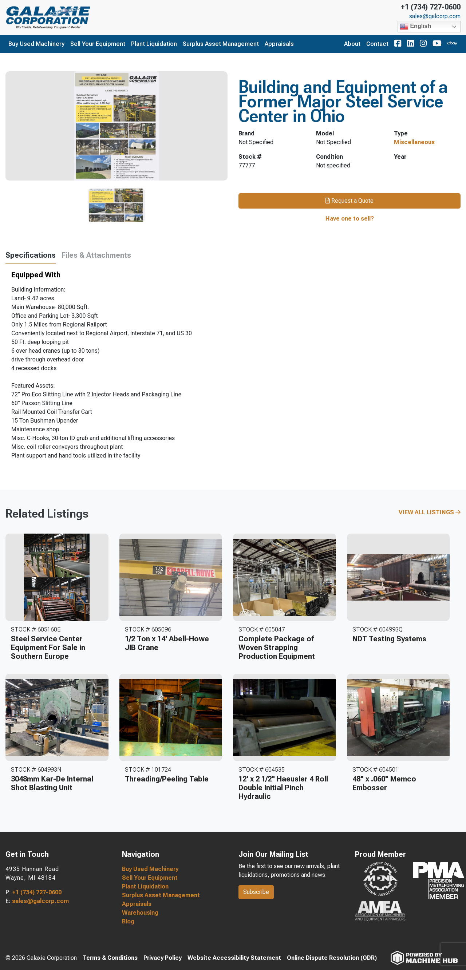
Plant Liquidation (154, 43)
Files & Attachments (96, 255)
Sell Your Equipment (97, 43)
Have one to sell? (349, 218)
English (415, 26)
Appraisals (279, 43)
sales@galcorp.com (435, 16)
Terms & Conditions (110, 957)
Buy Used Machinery (36, 43)
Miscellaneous (414, 142)
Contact (377, 43)
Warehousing (140, 912)
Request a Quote (349, 200)
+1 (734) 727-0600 (431, 7)
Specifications (30, 255)
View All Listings (430, 512)
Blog (128, 921)
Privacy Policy (162, 957)
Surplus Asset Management (221, 43)
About (352, 43)
